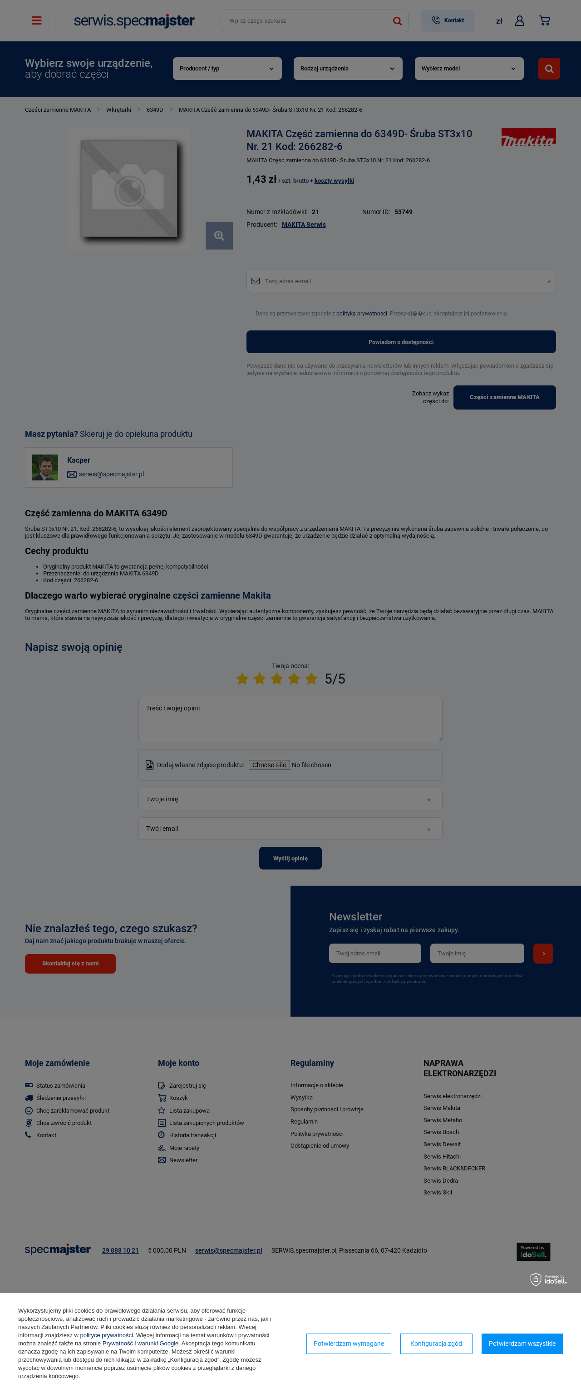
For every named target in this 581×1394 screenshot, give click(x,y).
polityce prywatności (106, 1335)
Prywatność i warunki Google (141, 1343)
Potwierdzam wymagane (349, 1343)
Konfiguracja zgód (436, 1343)
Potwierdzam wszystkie (522, 1343)
